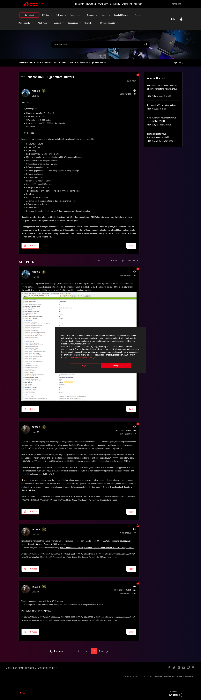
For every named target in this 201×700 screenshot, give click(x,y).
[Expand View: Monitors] (63, 23)
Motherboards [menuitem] (24, 23)
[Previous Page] (55, 651)
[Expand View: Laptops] (109, 15)
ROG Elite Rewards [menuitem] (107, 23)
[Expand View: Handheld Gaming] (130, 15)
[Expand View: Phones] (143, 15)
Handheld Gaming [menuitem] (121, 15)
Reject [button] (85, 365)
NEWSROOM (30, 668)
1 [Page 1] (68, 651)
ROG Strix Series (60, 63)
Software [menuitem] (59, 15)
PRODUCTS (79, 4)
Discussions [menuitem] (75, 15)
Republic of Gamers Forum (30, 63)
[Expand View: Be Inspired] (37, 15)
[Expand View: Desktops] (96, 15)
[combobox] (100, 44)
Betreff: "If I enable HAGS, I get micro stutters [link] (88, 63)
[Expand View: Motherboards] (31, 23)
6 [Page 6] (86, 651)
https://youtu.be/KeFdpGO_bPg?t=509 (36, 611)
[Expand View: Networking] (95, 23)
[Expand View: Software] (65, 15)
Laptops (47, 63)
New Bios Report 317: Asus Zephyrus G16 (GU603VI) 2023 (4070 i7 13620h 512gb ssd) (163, 89)
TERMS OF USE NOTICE (130, 677)
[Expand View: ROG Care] (51, 15)
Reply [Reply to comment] (131, 409)
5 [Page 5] (78, 651)
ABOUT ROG (11, 668)
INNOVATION (91, 4)
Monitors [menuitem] (57, 23)
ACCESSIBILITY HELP (47, 668)
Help (173, 19)
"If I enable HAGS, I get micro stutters (161, 105)
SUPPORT (138, 4)
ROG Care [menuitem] (45, 15)
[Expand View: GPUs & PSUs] (49, 23)
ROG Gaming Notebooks (156, 141)
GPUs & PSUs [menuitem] (41, 23)
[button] (25, 245)
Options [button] (177, 63)
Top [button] (23, 693)
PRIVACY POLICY (146, 677)
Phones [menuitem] (138, 15)
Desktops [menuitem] (90, 15)
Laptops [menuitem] (104, 15)
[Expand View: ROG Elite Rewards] (116, 23)
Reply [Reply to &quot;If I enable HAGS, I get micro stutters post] (131, 245)
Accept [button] (116, 365)
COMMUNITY (115, 4)
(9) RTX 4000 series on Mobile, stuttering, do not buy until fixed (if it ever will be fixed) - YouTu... (97, 548)
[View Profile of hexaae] (36, 427)
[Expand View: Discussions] (82, 15)
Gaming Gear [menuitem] (73, 23)
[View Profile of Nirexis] (36, 90)
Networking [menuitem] (89, 23)
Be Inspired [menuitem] (29, 15)
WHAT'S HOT (127, 4)
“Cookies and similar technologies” (82, 358)
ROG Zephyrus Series (155, 96)
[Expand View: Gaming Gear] (79, 23)
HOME (21, 668)
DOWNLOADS (103, 4)
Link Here (31, 490)
